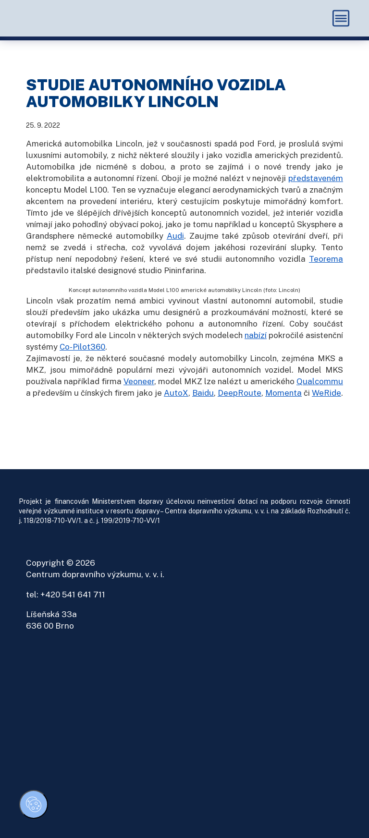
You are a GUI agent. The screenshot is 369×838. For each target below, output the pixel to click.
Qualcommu (319, 381)
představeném (315, 178)
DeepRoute (239, 393)
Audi (175, 236)
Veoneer (138, 381)
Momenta (283, 393)
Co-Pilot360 (82, 347)
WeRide (326, 393)
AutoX (176, 393)
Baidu (203, 393)
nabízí (256, 335)
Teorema (326, 259)
